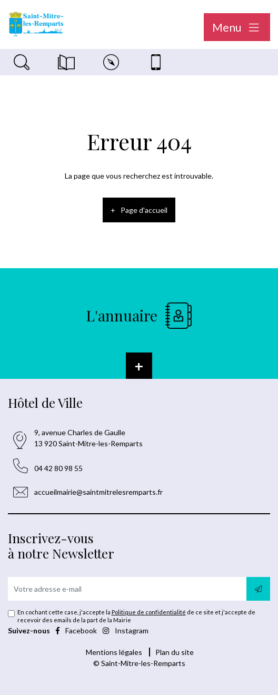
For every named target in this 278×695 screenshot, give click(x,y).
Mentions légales (114, 652)
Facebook (77, 630)
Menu (237, 27)
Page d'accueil (144, 209)
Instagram (125, 630)
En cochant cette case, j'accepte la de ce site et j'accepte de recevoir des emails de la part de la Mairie (136, 616)
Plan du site (174, 652)
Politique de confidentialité (149, 612)
